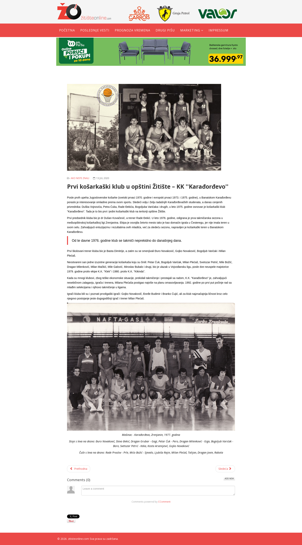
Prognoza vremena (132, 30)
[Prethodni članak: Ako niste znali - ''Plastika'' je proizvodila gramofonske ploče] (78, 468)
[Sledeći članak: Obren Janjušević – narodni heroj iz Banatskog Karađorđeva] (225, 468)
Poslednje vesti (94, 30)
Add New (229, 478)
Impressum (218, 30)
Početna (67, 30)
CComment (164, 501)
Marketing (190, 30)
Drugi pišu (165, 30)
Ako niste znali (80, 178)
